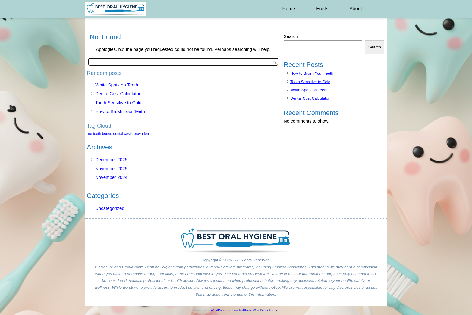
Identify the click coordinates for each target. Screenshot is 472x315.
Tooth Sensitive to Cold (118, 102)
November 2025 (111, 168)
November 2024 (111, 177)
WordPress (218, 310)
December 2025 (111, 159)
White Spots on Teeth (116, 84)
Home (288, 8)
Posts (322, 8)
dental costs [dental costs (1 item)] (123, 134)
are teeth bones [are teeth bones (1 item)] (99, 134)
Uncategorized (109, 208)
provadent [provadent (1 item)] (142, 134)
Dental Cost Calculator (117, 93)
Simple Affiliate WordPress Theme (255, 310)
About (355, 8)
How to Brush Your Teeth (120, 111)
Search (291, 36)
